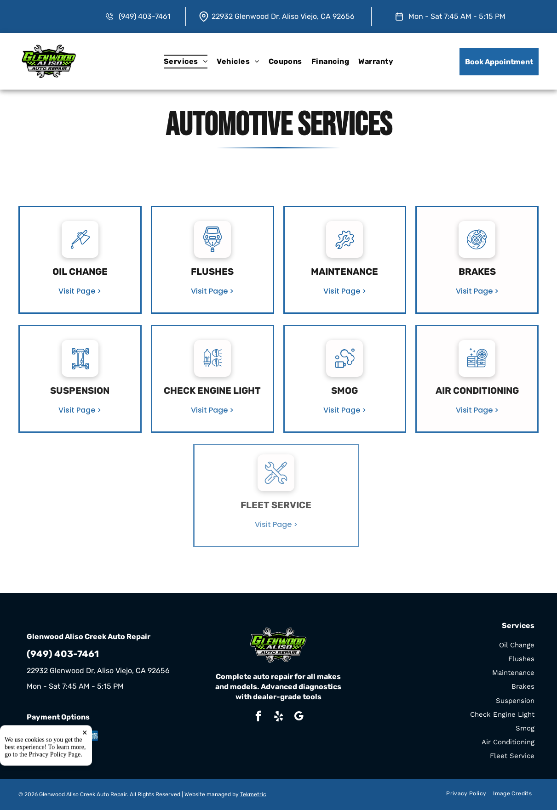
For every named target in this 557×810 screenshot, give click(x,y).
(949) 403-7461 (145, 16)
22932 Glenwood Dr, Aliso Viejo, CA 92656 (283, 16)
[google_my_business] (299, 717)
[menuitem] (185, 61)
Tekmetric (253, 794)
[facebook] (258, 717)
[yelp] (278, 717)
